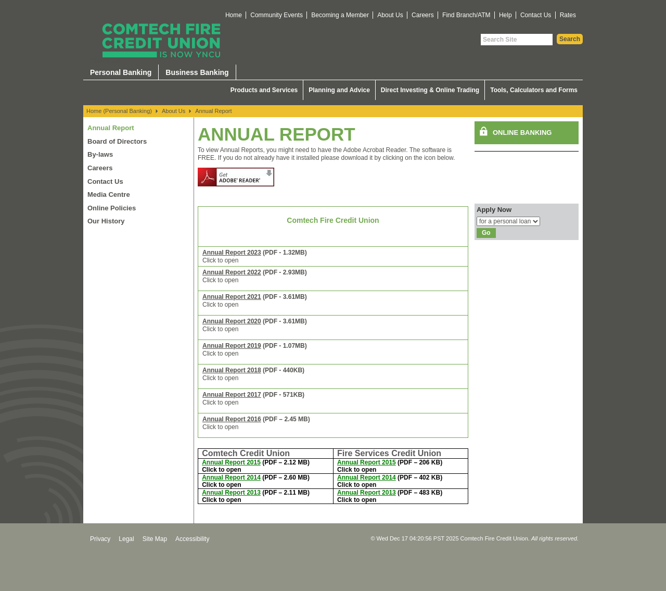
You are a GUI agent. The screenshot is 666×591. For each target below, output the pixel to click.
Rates (568, 15)
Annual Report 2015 (231, 462)
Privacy (100, 539)
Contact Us (535, 15)
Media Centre (108, 194)
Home (233, 15)
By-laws (100, 154)
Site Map (155, 539)
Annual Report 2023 (231, 252)
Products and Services (264, 90)
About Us (390, 15)
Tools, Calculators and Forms (534, 90)
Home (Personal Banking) (119, 111)
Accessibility (192, 539)
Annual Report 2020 (231, 321)
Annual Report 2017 (231, 394)
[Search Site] (517, 39)
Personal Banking (120, 72)
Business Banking (196, 72)
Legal (126, 539)
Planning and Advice (339, 90)
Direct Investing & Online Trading (430, 90)
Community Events (276, 15)
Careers (423, 15)
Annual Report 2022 (231, 272)
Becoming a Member (340, 15)
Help (505, 15)
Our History (106, 221)
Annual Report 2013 (231, 492)
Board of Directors (117, 141)
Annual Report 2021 (231, 296)
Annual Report (213, 111)
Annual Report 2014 (231, 477)
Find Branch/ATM (466, 15)
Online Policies (111, 208)
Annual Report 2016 (231, 419)
